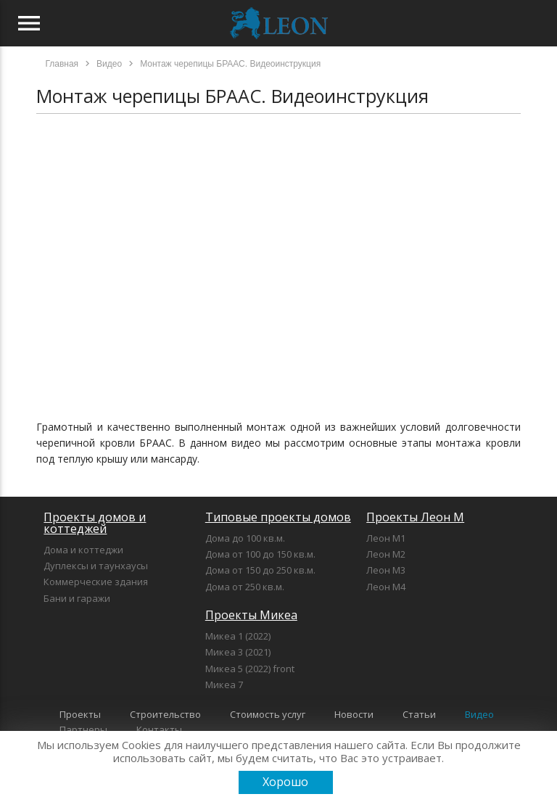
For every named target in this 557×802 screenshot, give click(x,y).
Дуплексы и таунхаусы (96, 566)
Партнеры (83, 729)
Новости (354, 714)
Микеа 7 (224, 684)
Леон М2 (385, 554)
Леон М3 (385, 570)
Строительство (165, 714)
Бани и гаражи (77, 598)
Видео (479, 714)
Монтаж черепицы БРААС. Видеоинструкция (232, 95)
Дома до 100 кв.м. (245, 538)
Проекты (80, 714)
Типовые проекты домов (278, 517)
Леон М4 (385, 587)
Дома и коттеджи (83, 550)
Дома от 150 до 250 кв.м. (260, 570)
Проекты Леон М (415, 517)
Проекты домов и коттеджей (95, 523)
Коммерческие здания (96, 581)
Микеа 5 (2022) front (249, 668)
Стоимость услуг (267, 714)
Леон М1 (385, 538)
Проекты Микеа (251, 615)
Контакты (159, 729)
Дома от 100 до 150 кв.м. (260, 554)
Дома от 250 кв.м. (244, 587)
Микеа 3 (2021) (238, 652)
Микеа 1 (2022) (238, 636)
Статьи (419, 714)
